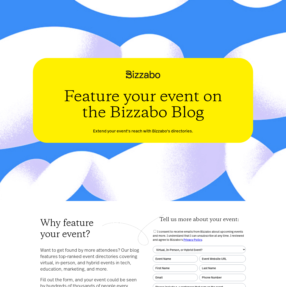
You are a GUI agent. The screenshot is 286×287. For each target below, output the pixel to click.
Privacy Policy (192, 240)
